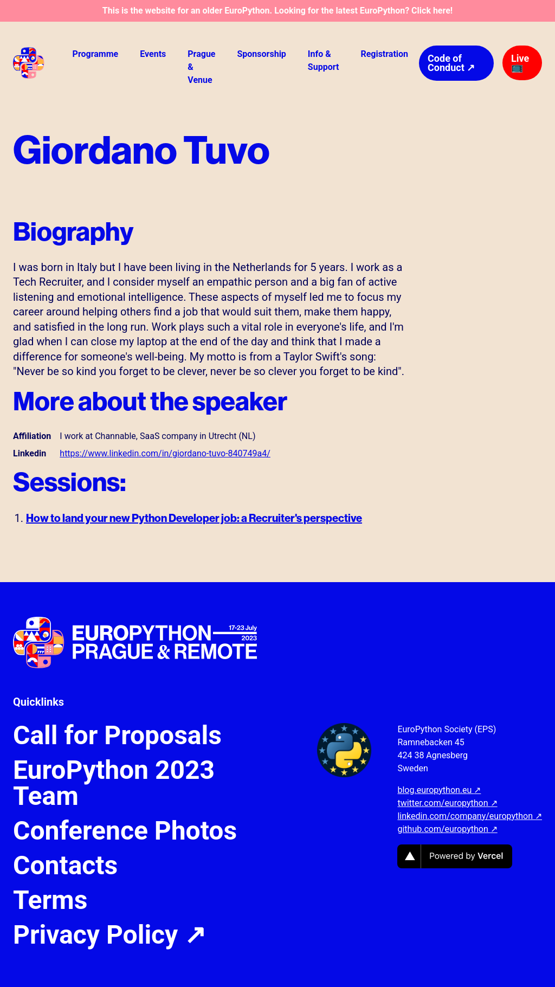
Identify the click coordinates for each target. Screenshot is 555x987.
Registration (384, 54)
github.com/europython (447, 829)
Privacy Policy (109, 935)
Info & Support (323, 60)
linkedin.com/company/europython (469, 816)
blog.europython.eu (439, 790)
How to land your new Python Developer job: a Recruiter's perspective (194, 518)
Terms (50, 900)
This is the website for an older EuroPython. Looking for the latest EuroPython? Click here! (277, 10)
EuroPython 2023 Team (114, 783)
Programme (96, 54)
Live (520, 63)
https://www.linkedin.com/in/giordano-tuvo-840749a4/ (165, 453)
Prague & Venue (201, 67)
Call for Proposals (117, 735)
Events (153, 54)
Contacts (65, 866)
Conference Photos (125, 831)
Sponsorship (261, 54)
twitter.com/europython (447, 803)
